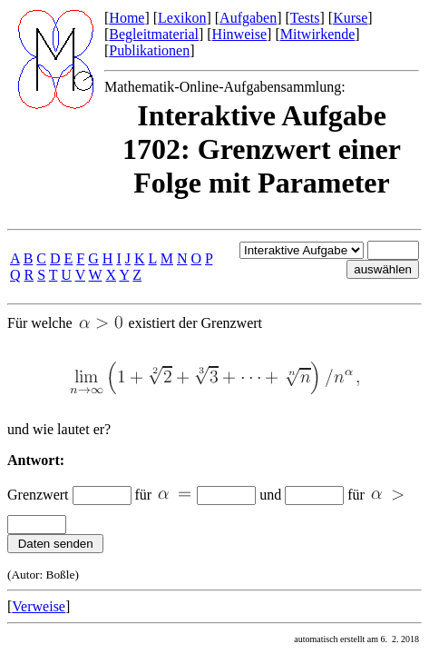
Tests (305, 17)
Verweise (38, 606)
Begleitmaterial (154, 34)
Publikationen (149, 50)
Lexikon (182, 17)
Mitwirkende (318, 34)
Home (126, 17)
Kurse (350, 17)
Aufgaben (248, 17)
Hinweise (239, 34)
